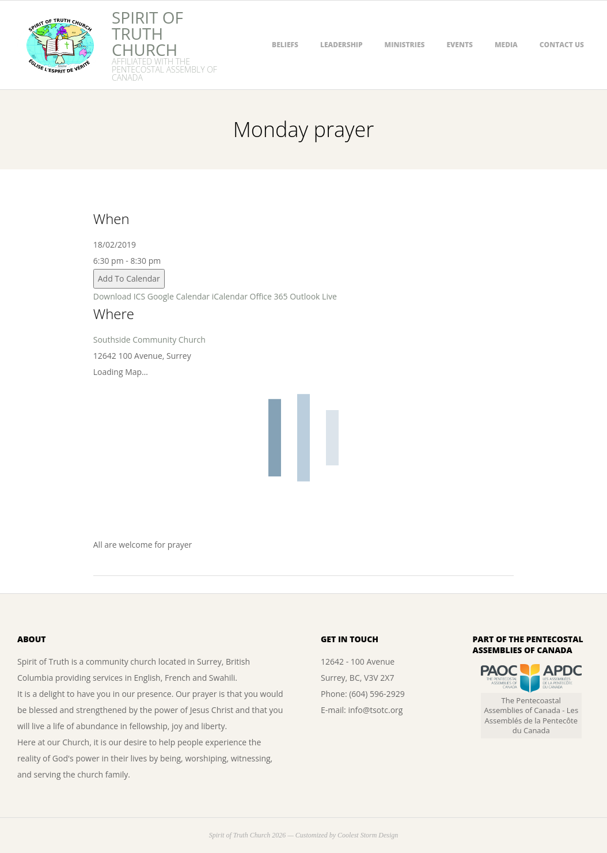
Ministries (405, 45)
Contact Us (562, 45)
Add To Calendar (129, 278)
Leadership (341, 45)
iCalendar (230, 296)
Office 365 (269, 296)
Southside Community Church (149, 339)
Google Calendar (178, 296)
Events (459, 45)
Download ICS (119, 296)
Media (506, 45)
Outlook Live (313, 296)
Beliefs (285, 45)
